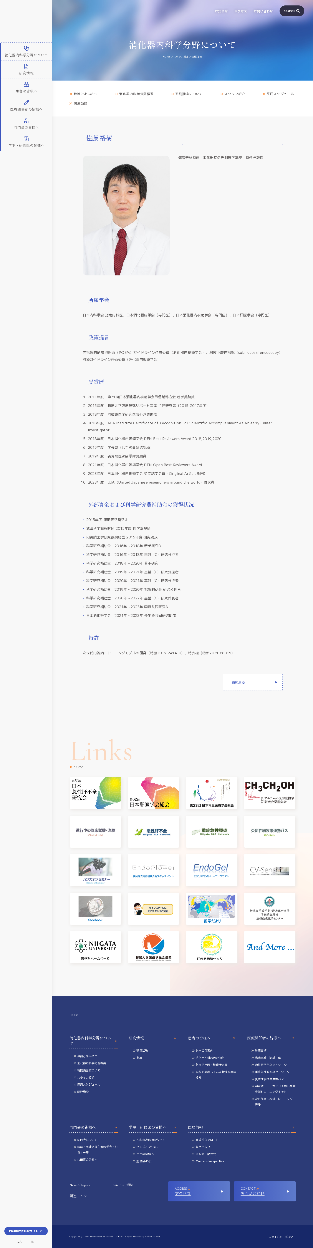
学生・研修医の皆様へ (153, 1127)
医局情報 (241, 1127)
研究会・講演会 (204, 1154)
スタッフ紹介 (232, 93)
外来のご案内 (202, 1050)
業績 (137, 1058)
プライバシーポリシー (282, 1236)
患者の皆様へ (212, 1038)
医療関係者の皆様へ (271, 1038)
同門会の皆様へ (94, 1127)
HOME (75, 1015)
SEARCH (292, 11)
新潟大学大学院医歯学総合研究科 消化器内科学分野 (26, 21)
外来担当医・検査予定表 (209, 1065)
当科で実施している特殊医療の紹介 (214, 1075)
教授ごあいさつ (84, 93)
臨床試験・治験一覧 (266, 1058)
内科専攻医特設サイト (26, 1231)
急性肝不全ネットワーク (269, 1065)
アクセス (240, 11)
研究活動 (140, 1050)
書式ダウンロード (205, 1140)
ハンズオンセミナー (147, 1147)
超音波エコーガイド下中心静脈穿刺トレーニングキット (273, 1089)
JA (20, 1242)
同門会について (86, 1140)
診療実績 (259, 1050)
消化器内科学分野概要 (134, 93)
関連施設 (79, 103)
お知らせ (221, 11)
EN (32, 1242)
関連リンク (78, 1196)
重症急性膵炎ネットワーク (271, 1072)
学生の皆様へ (143, 1154)
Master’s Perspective (208, 1161)
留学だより (201, 1147)
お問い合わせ (263, 11)
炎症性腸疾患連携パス (268, 1079)
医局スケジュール (278, 93)
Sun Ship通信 (123, 1185)
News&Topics (80, 1185)
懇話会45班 (142, 1161)
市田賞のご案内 (86, 1159)
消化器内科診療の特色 (208, 1058)
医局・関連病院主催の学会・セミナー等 (96, 1150)
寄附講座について (187, 93)
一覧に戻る (237, 682)
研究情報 (153, 1038)
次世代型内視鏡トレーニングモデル (273, 1102)
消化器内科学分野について (94, 1041)
